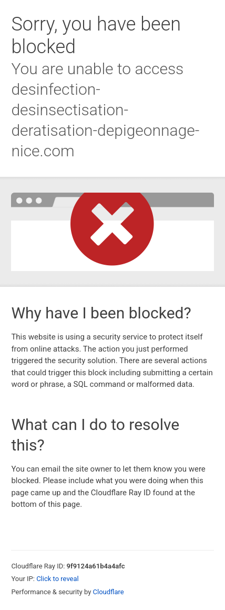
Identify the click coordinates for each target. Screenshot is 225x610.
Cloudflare (108, 592)
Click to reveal (57, 579)
